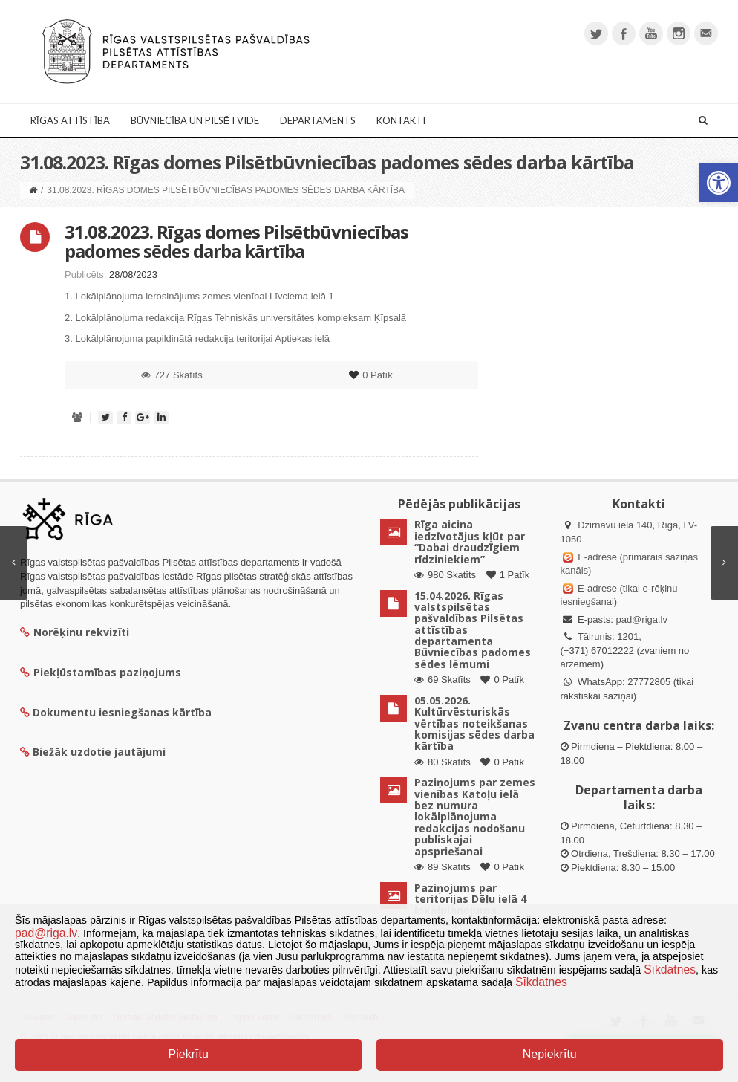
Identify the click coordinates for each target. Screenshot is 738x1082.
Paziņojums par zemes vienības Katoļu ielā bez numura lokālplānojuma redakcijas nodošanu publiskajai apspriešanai (474, 816)
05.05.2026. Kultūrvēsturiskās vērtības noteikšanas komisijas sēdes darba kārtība (474, 723)
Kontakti (400, 120)
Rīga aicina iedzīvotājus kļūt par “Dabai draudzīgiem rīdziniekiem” (469, 541)
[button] (718, 182)
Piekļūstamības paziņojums (100, 672)
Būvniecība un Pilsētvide (195, 120)
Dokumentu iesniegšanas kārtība (122, 712)
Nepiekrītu (550, 1054)
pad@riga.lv (641, 619)
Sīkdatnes (670, 969)
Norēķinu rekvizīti (74, 632)
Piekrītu (189, 1054)
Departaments (318, 120)
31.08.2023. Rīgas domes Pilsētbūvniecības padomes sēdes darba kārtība (236, 241)
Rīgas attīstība (70, 120)
